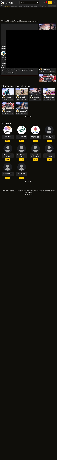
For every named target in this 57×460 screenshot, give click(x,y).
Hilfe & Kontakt (40, 190)
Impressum (48, 190)
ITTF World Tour (21, 136)
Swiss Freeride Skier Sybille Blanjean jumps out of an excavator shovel (37, 96)
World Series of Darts (49, 136)
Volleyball (41, 6)
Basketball (27, 6)
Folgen (7, 140)
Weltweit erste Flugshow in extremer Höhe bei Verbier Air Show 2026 (9, 96)
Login (50, 2)
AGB (34, 190)
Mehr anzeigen (28, 116)
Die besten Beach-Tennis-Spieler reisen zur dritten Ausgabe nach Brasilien (50, 96)
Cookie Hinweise (28, 190)
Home (2, 20)
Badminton (34, 6)
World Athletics (7, 136)
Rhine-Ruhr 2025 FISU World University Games (35, 136)
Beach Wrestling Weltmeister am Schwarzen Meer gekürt (23, 110)
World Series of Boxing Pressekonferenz (21, 155)
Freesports (7, 6)
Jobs (31, 192)
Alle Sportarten (52, 6)
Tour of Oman (21, 173)
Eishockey (14, 6)
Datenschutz (5, 190)
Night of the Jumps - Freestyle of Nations (35, 155)
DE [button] (53, 2)
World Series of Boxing (7, 155)
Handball (20, 6)
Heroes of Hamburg (49, 155)
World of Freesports (16, 20)
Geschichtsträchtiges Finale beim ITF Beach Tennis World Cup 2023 (9, 110)
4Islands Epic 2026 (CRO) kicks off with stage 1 (48, 68)
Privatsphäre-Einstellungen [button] (16, 190)
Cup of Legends (7, 173)
